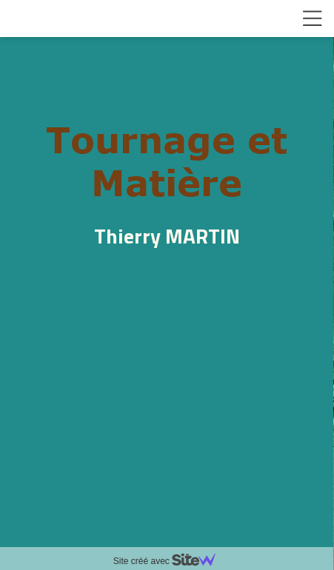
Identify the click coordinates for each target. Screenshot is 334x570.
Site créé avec (170, 561)
